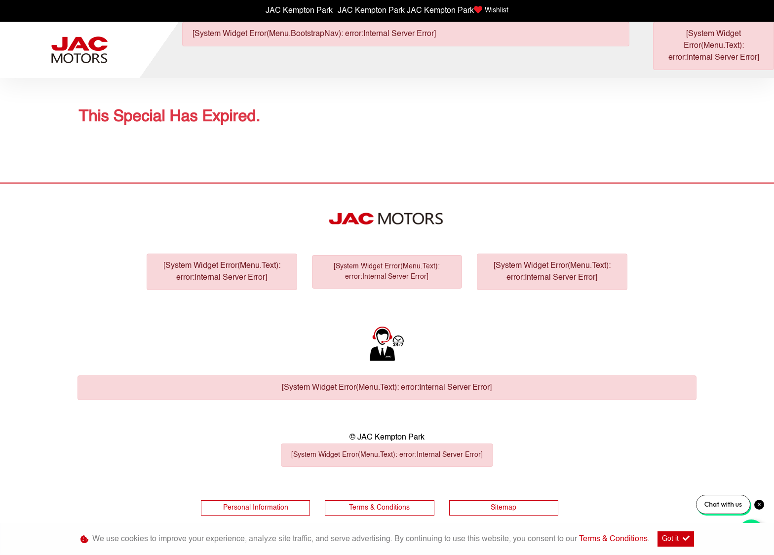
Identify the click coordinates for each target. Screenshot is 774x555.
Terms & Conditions (379, 507)
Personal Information (255, 507)
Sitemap (503, 507)
